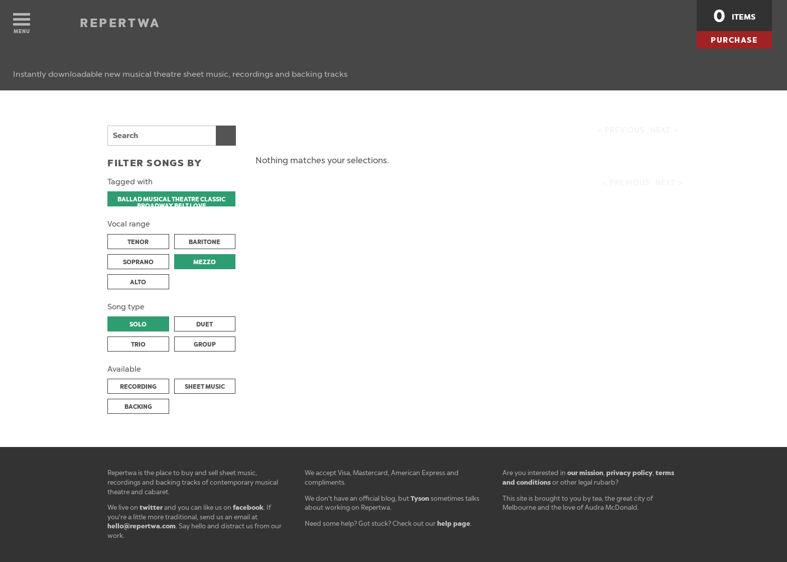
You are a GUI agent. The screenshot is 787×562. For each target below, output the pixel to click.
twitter (151, 507)
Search (226, 136)
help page (453, 523)
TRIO (138, 345)
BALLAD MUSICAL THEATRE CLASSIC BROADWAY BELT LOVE (171, 200)
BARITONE (204, 242)
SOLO (138, 324)
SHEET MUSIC (205, 387)
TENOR (138, 242)
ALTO (138, 282)
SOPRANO (138, 262)
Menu (21, 24)
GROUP (205, 345)
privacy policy (629, 473)
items (734, 16)
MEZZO (204, 262)
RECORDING (138, 387)
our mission (585, 473)
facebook (248, 507)
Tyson (420, 498)
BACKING (138, 407)
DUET (204, 324)
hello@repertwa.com (141, 526)
